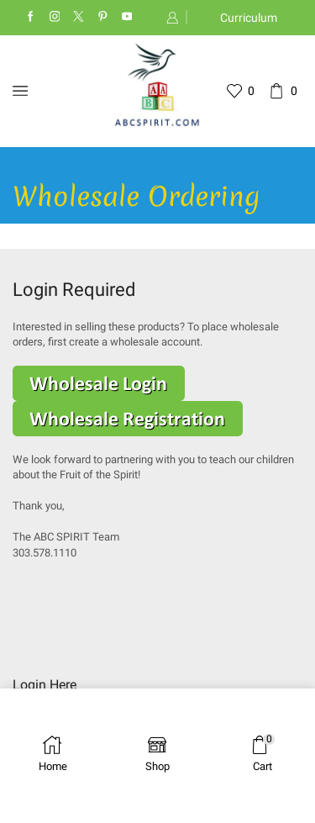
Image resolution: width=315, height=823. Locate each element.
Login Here (44, 685)
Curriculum (248, 17)
